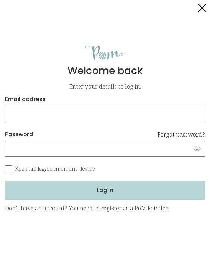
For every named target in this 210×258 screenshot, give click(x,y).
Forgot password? (181, 134)
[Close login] (202, 8)
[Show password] (197, 149)
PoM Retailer (151, 208)
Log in (105, 190)
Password (105, 134)
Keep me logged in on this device (55, 168)
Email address (25, 99)
